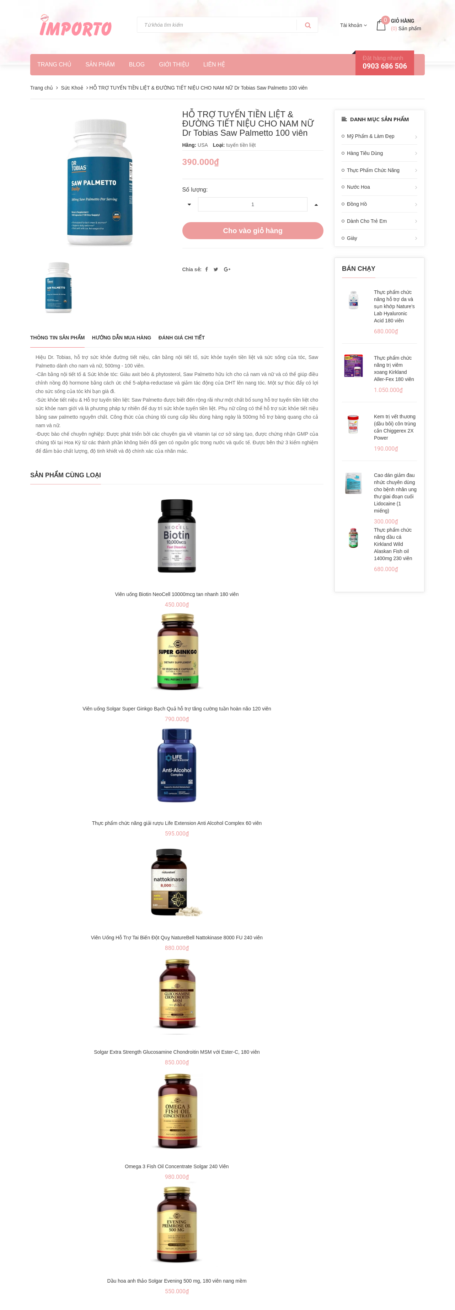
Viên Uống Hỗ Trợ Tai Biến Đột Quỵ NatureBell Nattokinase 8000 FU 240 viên (177, 937)
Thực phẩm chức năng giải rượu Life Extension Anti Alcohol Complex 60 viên (177, 823)
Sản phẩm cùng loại (65, 475)
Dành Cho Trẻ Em (367, 221)
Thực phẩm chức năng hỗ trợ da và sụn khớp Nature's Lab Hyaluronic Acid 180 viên (394, 306)
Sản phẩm (100, 64)
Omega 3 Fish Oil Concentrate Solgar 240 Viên (177, 1166)
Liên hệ (214, 64)
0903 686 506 (385, 66)
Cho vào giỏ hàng (253, 231)
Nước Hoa (358, 187)
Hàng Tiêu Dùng (365, 153)
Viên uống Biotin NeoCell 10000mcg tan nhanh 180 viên (177, 594)
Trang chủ (54, 64)
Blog (137, 64)
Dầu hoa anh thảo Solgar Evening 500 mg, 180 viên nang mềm (176, 1281)
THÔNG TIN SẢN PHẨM (57, 337)
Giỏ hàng (402, 21)
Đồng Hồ (357, 204)
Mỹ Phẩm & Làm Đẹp (370, 136)
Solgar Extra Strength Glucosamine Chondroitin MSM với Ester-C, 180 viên (177, 1052)
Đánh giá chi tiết (182, 337)
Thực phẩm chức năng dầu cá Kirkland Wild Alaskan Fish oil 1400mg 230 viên (393, 544)
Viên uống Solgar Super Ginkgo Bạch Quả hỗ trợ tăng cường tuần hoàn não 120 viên (176, 709)
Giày (352, 238)
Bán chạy (358, 268)
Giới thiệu (174, 64)
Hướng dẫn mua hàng (121, 337)
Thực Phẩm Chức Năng (373, 170)
